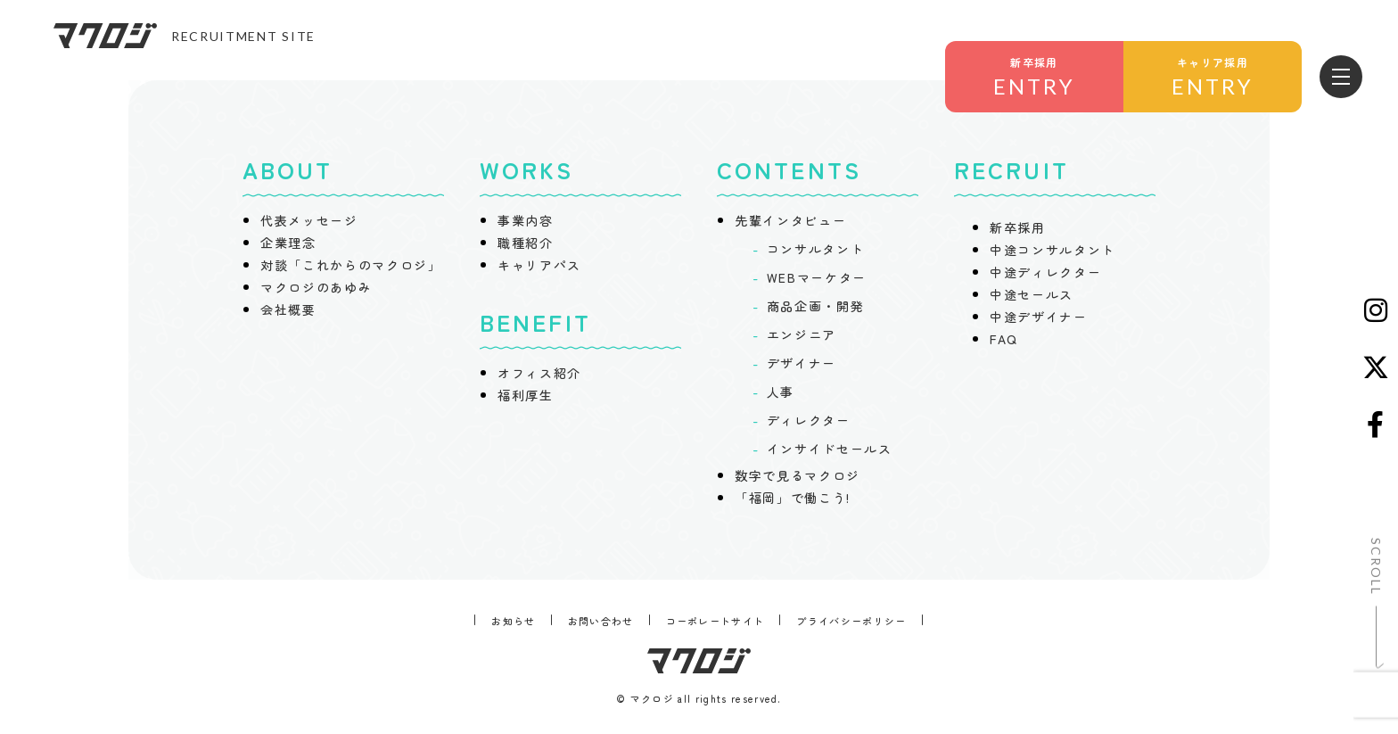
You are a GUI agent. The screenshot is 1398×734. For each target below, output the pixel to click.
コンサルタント (816, 249)
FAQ (1004, 339)
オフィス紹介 (539, 373)
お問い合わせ (601, 621)
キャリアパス (539, 265)
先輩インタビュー (790, 220)
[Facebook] (1376, 424)
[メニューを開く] (1341, 76)
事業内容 (526, 220)
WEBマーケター (817, 277)
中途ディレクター (1045, 272)
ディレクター (809, 420)
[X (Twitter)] (1376, 367)
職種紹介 (526, 243)
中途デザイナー (1039, 317)
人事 (780, 391)
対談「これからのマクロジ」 (351, 265)
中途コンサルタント (1052, 250)
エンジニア (801, 334)
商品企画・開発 (816, 306)
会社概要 (288, 309)
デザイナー (801, 363)
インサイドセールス (829, 449)
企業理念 (288, 243)
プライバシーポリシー (851, 621)
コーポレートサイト (715, 621)
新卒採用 (1018, 227)
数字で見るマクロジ (797, 475)
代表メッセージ (309, 220)
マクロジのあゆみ (316, 287)
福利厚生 (526, 395)
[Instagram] (1376, 310)
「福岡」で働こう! (793, 498)
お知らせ (513, 621)
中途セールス (1031, 294)
